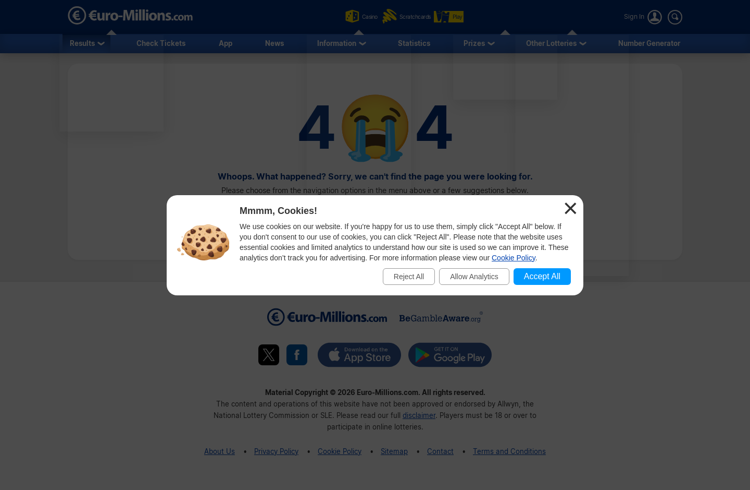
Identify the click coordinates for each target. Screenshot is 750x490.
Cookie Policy (513, 258)
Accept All (542, 276)
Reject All (409, 276)
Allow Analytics (474, 276)
